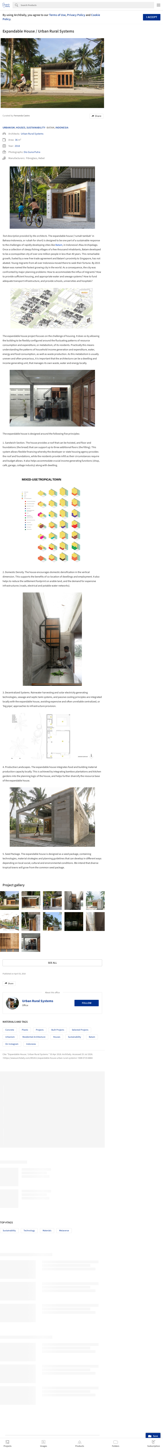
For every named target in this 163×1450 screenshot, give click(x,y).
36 (16, 140)
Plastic (25, 1086)
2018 (17, 146)
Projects (40, 1086)
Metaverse (64, 1287)
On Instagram (11, 1100)
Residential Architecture (33, 1093)
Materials (47, 1287)
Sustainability (35, 127)
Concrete (9, 1086)
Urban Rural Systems (32, 134)
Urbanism (9, 127)
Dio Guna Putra (32, 152)
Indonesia (61, 127)
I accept (151, 17)
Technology (29, 1287)
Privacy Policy (76, 15)
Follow (86, 1059)
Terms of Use (57, 15)
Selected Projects (80, 1086)
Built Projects (57, 1086)
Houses (20, 127)
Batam (58, 258)
